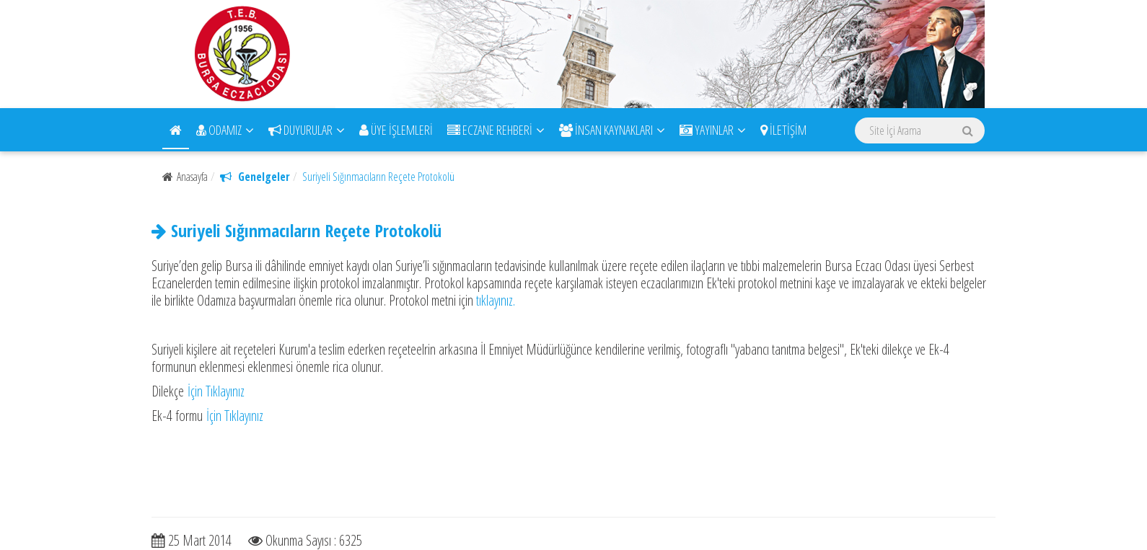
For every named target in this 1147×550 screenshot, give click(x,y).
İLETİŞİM (783, 129)
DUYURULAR (306, 129)
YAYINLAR (713, 129)
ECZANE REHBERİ (496, 129)
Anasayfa (185, 177)
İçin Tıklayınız (214, 391)
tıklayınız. (495, 300)
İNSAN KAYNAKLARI (612, 129)
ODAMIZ (225, 129)
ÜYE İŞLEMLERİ (396, 129)
